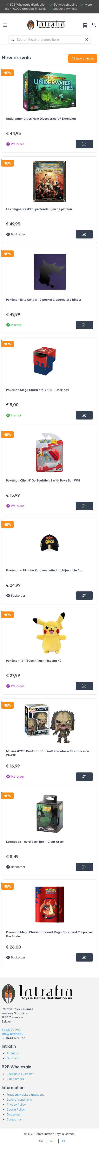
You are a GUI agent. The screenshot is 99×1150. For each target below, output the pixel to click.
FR (63, 1141)
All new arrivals (82, 58)
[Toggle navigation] (5, 25)
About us (13, 1053)
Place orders (15, 1079)
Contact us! (14, 1119)
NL (52, 1141)
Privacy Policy (16, 1104)
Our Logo (13, 1058)
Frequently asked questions (25, 1094)
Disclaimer (14, 1114)
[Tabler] (46, 25)
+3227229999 (11, 1029)
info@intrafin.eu (12, 1034)
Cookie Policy (16, 1109)
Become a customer (20, 1074)
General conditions (19, 1099)
